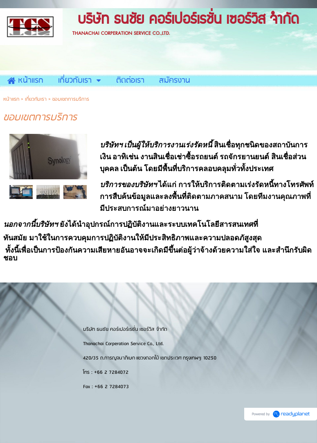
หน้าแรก (11, 99)
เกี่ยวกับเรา (36, 99)
